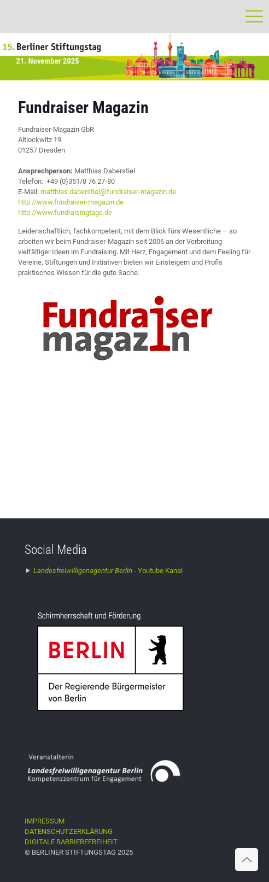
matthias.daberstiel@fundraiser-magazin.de (108, 192)
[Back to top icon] (246, 859)
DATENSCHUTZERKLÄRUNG (69, 831)
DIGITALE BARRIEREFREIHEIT (71, 842)
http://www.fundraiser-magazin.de (71, 202)
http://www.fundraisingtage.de (65, 212)
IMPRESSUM (45, 821)
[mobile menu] (254, 16)
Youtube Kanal (108, 570)
